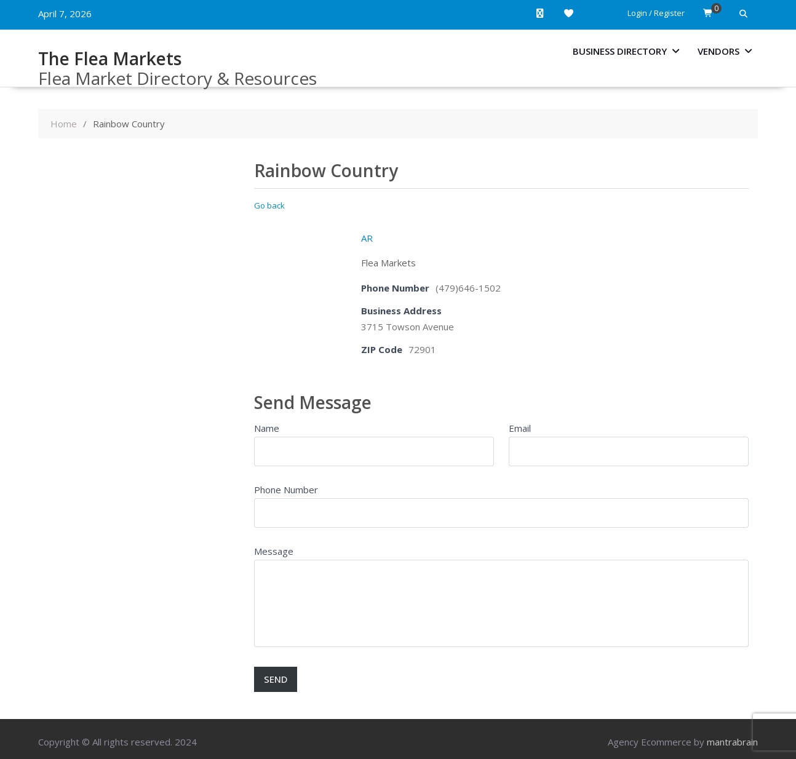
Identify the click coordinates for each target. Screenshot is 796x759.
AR (367, 238)
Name (266, 428)
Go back (269, 205)
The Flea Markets (109, 58)
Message (273, 551)
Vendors (718, 51)
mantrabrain (732, 742)
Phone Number (286, 489)
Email (520, 428)
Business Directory (620, 51)
